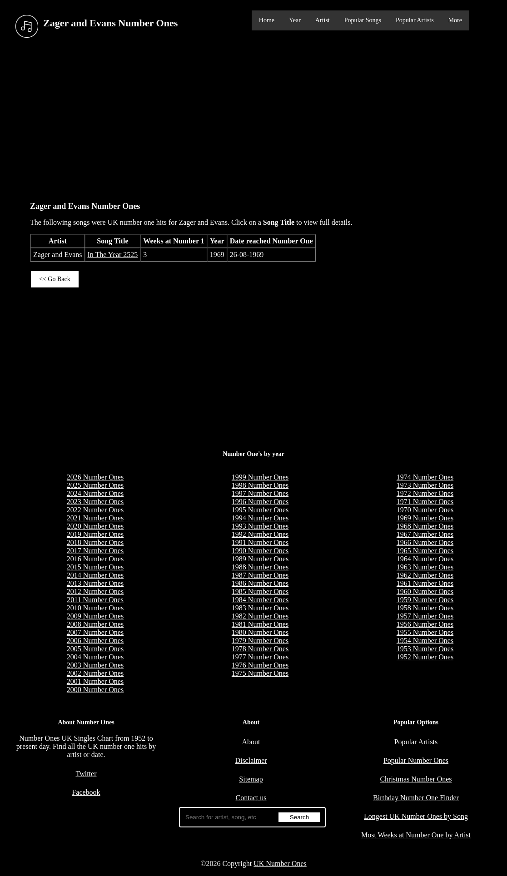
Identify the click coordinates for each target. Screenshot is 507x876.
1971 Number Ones (425, 501)
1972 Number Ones (425, 493)
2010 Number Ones (95, 608)
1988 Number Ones (260, 567)
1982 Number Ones (260, 616)
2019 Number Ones (95, 534)
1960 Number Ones (425, 591)
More (455, 20)
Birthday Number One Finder (416, 798)
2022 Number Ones (95, 510)
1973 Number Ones (425, 485)
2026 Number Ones (95, 477)
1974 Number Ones (425, 477)
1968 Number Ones (425, 526)
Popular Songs (362, 20)
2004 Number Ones (95, 657)
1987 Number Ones (260, 575)
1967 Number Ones (425, 534)
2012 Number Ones (95, 591)
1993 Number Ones (260, 526)
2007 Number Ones (95, 632)
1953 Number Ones (425, 649)
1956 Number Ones (425, 624)
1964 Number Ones (425, 559)
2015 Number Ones (95, 567)
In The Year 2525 (113, 254)
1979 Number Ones (260, 640)
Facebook (86, 792)
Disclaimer (251, 760)
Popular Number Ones (415, 760)
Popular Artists (415, 20)
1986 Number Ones (260, 583)
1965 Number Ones (425, 550)
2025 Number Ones (95, 485)
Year (295, 20)
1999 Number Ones (260, 477)
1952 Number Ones (425, 657)
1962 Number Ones (425, 575)
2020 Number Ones (95, 526)
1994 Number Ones (260, 518)
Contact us (251, 798)
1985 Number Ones (260, 591)
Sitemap (251, 779)
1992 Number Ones (260, 534)
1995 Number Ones (260, 510)
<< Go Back (54, 279)
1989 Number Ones (260, 559)
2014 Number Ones (95, 575)
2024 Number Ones (95, 493)
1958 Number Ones (425, 608)
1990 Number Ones (260, 550)
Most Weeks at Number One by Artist (416, 835)
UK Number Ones (280, 863)
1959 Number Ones (425, 600)
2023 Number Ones (95, 501)
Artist (322, 20)
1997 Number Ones (260, 493)
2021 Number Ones (95, 518)
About (251, 742)
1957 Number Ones (425, 616)
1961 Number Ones (425, 583)
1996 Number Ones (260, 501)
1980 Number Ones (260, 632)
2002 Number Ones (95, 673)
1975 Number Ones (260, 673)
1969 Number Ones (425, 518)
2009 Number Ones (95, 616)
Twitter (86, 773)
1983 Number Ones (260, 608)
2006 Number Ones (95, 640)
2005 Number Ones (95, 649)
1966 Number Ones (425, 542)
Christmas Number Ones (416, 779)
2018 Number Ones (95, 542)
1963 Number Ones (425, 567)
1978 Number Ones (260, 649)
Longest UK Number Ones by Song (416, 816)
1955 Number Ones (425, 632)
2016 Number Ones (95, 559)
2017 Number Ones (95, 550)
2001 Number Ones (95, 681)
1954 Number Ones (425, 640)
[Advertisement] (253, 117)
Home (266, 20)
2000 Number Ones (95, 689)
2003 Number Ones (95, 665)
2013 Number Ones (95, 583)
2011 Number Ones (95, 600)
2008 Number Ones (95, 624)
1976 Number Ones (260, 665)
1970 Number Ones (425, 510)
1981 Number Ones (260, 624)
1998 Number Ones (260, 485)
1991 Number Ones (260, 542)
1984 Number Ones (260, 600)
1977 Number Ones (260, 657)
